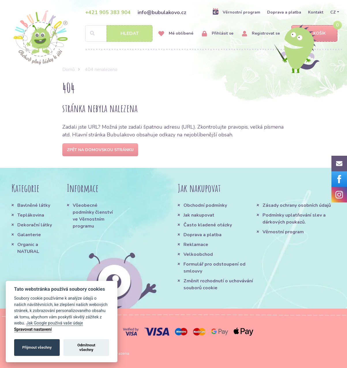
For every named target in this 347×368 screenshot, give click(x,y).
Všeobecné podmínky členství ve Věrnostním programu (93, 215)
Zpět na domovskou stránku (100, 150)
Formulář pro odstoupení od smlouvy (214, 267)
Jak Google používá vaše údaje (54, 323)
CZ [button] (333, 12)
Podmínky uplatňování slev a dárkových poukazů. (294, 218)
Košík (314, 34)
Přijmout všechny (37, 347)
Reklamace (195, 244)
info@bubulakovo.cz (162, 12)
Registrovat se (261, 34)
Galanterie (29, 235)
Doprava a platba (284, 12)
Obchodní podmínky (205, 205)
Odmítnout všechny (86, 347)
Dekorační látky (34, 225)
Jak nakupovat (198, 215)
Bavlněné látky (33, 205)
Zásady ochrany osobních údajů (296, 205)
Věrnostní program (236, 12)
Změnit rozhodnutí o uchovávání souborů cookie (218, 284)
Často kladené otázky (207, 225)
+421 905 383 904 (108, 12)
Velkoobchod (198, 254)
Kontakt (315, 12)
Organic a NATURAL (28, 248)
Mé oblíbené (175, 34)
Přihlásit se (217, 34)
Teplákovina (30, 215)
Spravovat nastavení (33, 329)
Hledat (130, 33)
